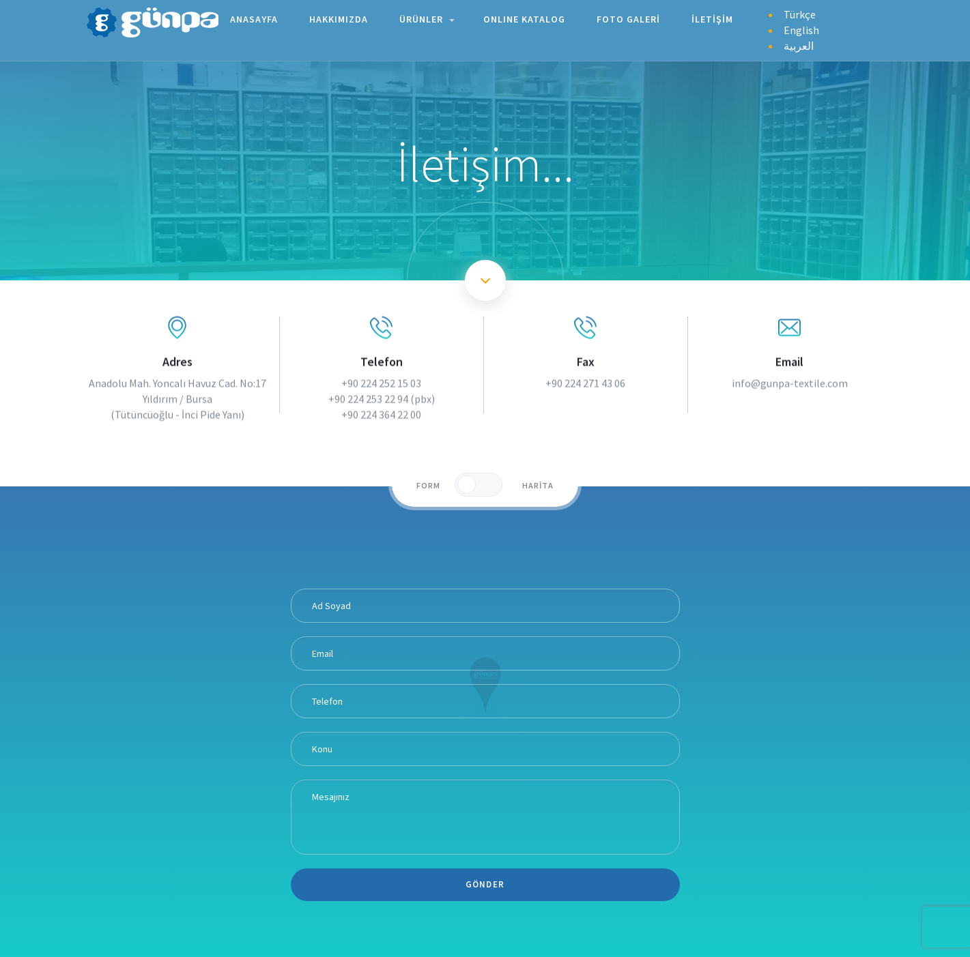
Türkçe (800, 13)
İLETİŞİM (713, 18)
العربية (799, 44)
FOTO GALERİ (630, 18)
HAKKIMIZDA (340, 18)
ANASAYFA (255, 18)
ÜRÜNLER (427, 18)
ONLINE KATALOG (525, 18)
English (801, 28)
